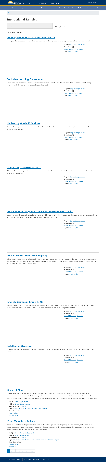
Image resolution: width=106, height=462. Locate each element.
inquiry (33, 409)
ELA (72, 51)
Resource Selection (93, 8)
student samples (41, 409)
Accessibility (27, 460)
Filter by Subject (60, 27)
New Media (12, 446)
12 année (80, 49)
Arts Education (13, 415)
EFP (69, 51)
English (90, 2)
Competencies (24, 8)
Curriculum (12, 8)
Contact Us (45, 460)
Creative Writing (14, 444)
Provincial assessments (48, 8)
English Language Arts (77, 44)
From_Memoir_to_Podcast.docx (25, 433)
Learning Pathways (78, 8)
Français (95, 2)
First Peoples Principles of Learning (42, 440)
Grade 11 (67, 49)
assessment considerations (22, 409)
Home (10, 13)
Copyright (36, 460)
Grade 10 (73, 49)
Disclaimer (11, 460)
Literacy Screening (64, 8)
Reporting (35, 8)
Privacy (19, 460)
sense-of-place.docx (21, 402)
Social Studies (13, 413)
